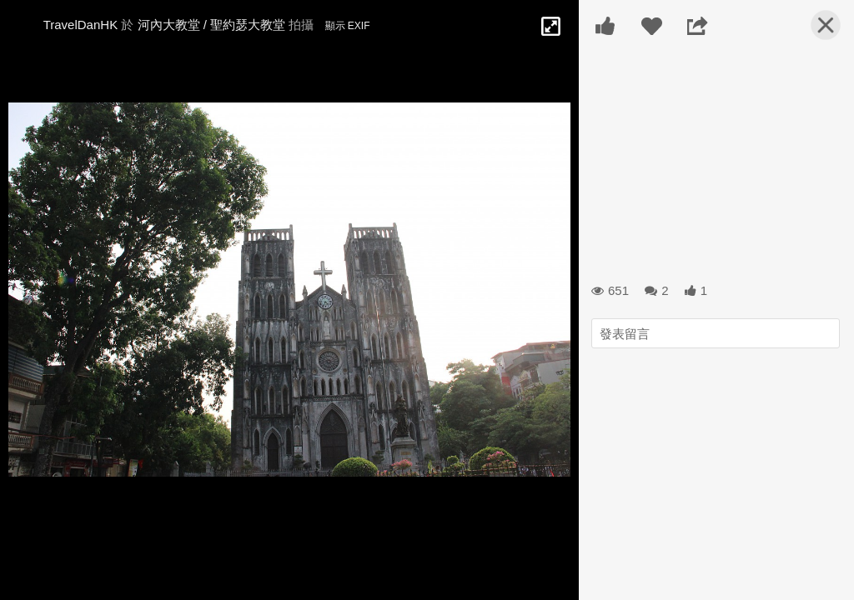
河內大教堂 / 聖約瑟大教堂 (213, 25)
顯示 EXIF (347, 26)
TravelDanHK (80, 25)
